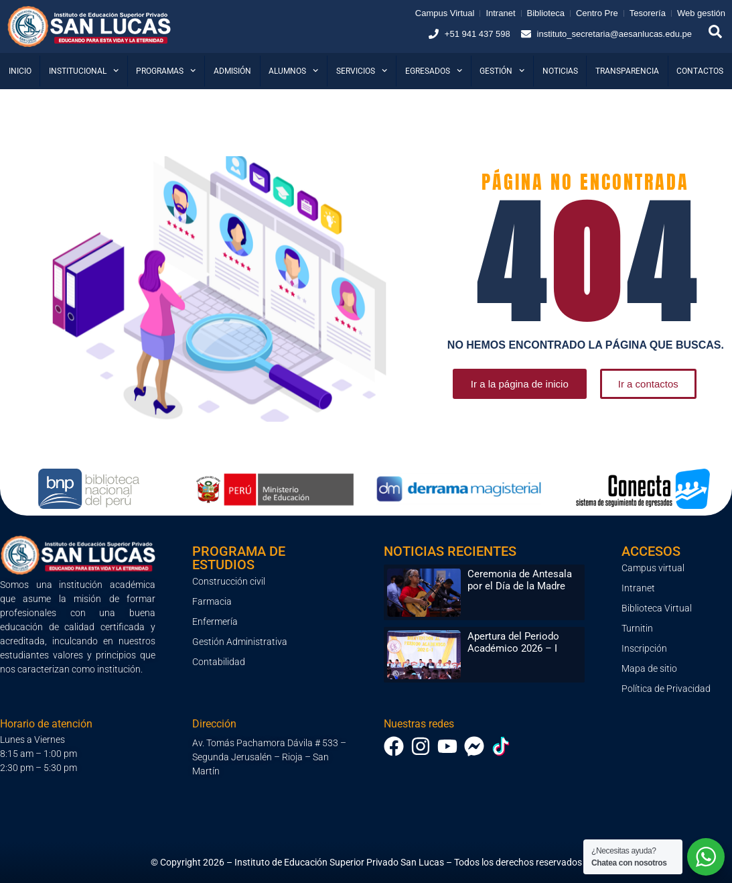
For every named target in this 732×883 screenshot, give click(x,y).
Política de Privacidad (666, 688)
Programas (166, 70)
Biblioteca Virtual (656, 608)
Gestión (502, 70)
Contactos (699, 71)
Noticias (560, 71)
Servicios (361, 70)
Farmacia (212, 601)
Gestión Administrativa (239, 641)
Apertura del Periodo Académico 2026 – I (513, 642)
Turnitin (637, 628)
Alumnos (293, 70)
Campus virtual (652, 568)
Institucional (84, 70)
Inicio (20, 71)
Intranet (638, 588)
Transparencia (627, 71)
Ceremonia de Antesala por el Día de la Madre (519, 580)
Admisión (232, 71)
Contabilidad (218, 661)
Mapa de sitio (649, 668)
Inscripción (644, 648)
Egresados (433, 70)
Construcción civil (228, 581)
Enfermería (215, 621)
